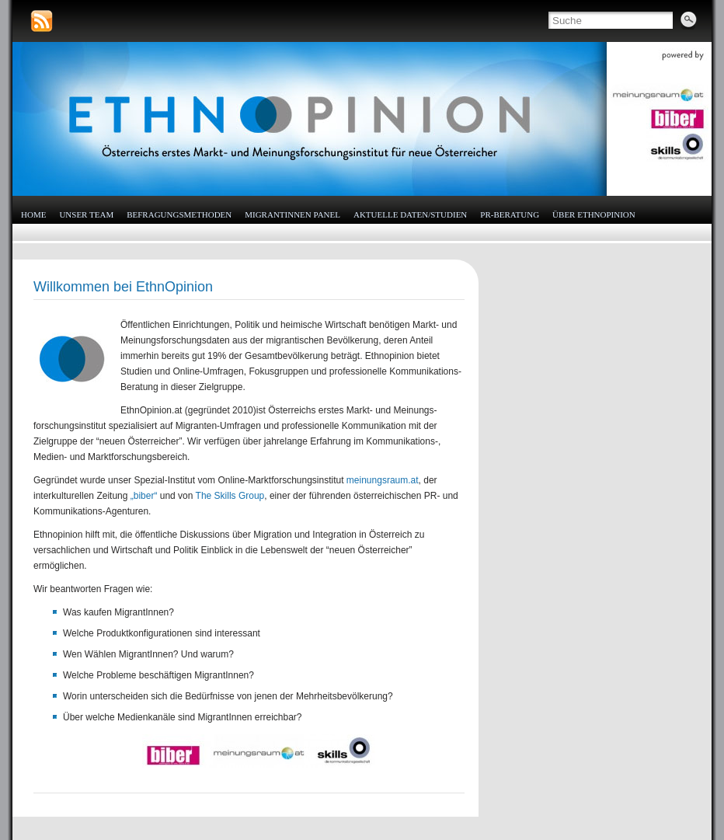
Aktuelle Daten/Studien (410, 214)
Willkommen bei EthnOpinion (123, 287)
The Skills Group (230, 495)
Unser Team (86, 214)
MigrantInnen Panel (292, 214)
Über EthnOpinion (593, 214)
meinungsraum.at (382, 480)
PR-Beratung (509, 214)
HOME (33, 214)
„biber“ (144, 495)
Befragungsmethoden (179, 214)
